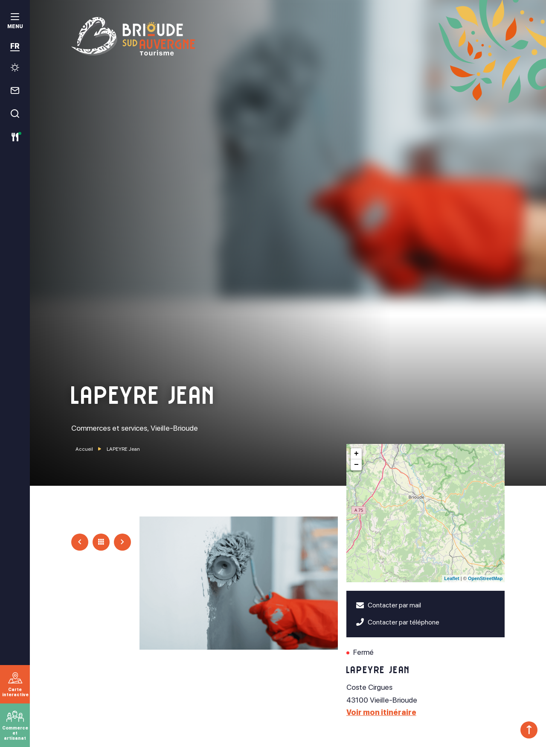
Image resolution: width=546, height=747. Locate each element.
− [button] (356, 465)
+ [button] (356, 454)
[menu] (15, 22)
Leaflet (451, 578)
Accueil (84, 449)
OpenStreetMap (485, 578)
